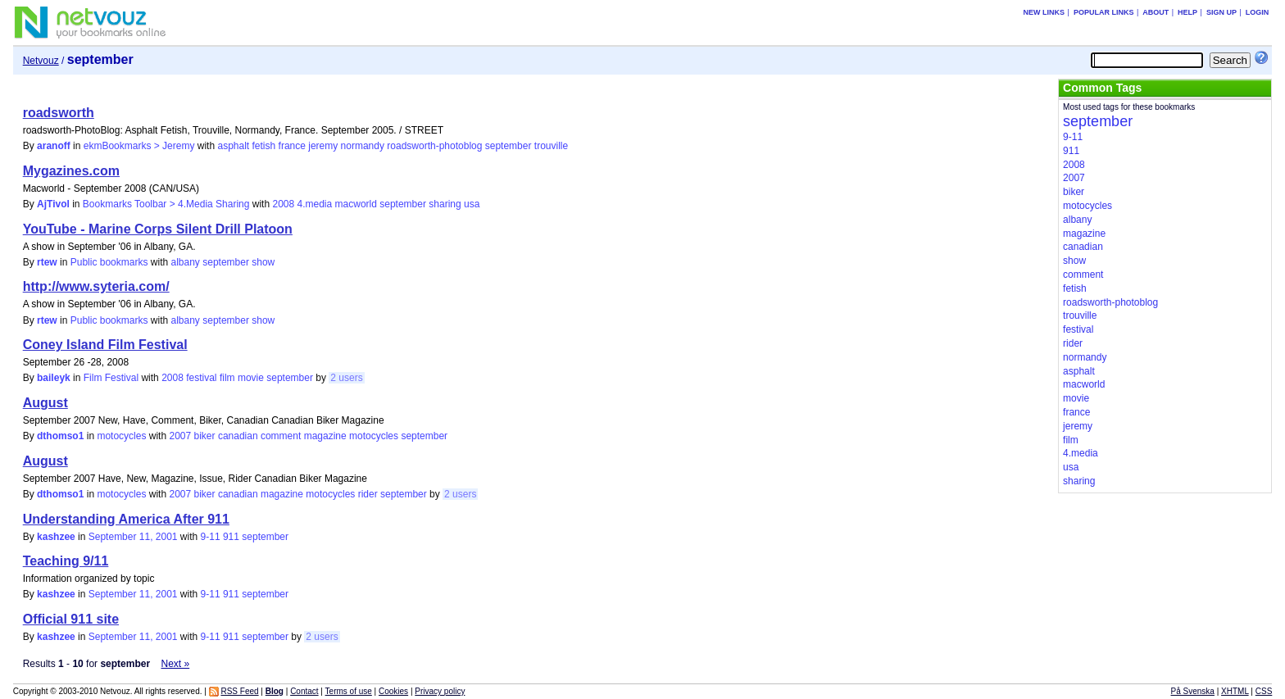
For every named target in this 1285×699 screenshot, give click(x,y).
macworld (356, 204)
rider (368, 494)
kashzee (56, 536)
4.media (315, 204)
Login (1257, 12)
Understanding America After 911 (126, 519)
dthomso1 (60, 436)
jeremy (323, 146)
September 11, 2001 (133, 536)
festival (201, 378)
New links (1044, 12)
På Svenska (1193, 691)
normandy (362, 146)
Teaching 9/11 (66, 561)
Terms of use (348, 691)
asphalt (233, 146)
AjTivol (53, 204)
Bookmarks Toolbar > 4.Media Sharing (166, 204)
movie (251, 378)
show (263, 262)
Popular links (1104, 12)
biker (205, 436)
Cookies (393, 691)
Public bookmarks (109, 262)
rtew (47, 262)
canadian (238, 436)
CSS (1264, 691)
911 (231, 536)
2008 (283, 204)
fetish (264, 146)
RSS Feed (239, 691)
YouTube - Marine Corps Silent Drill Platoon (158, 229)
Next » (175, 663)
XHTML (1235, 691)
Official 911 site (71, 619)
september (508, 146)
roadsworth (58, 113)
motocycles (121, 436)
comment (281, 436)
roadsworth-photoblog (434, 146)
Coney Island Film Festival (105, 345)
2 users (346, 378)
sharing (445, 204)
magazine (325, 436)
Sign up (1221, 12)
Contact (304, 691)
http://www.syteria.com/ (96, 286)
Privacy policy (440, 691)
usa (471, 204)
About (1155, 12)
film (227, 378)
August (45, 403)
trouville (551, 146)
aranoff (53, 146)
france (292, 146)
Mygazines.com (71, 171)
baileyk (53, 378)
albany (185, 262)
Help (1187, 12)
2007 (180, 436)
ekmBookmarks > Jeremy (139, 146)
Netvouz (41, 60)
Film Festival (111, 378)
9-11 (210, 536)
